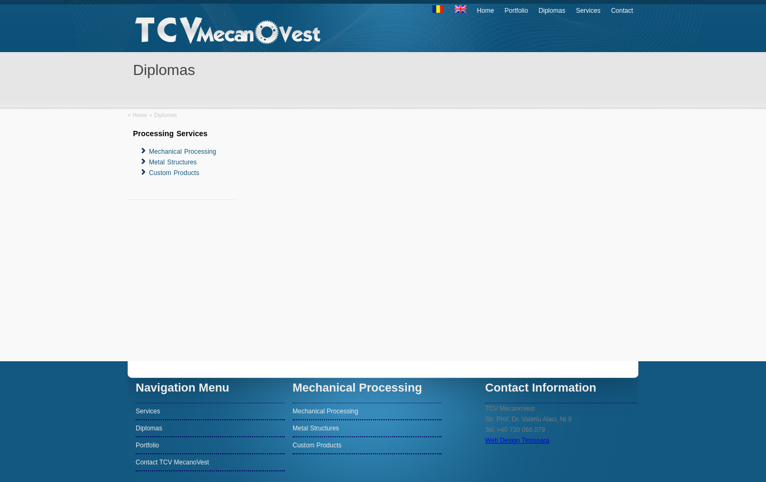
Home (485, 10)
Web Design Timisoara (517, 440)
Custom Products (174, 173)
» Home (137, 115)
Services (588, 10)
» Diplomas (163, 115)
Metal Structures (173, 162)
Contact (622, 10)
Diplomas (552, 10)
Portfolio (516, 10)
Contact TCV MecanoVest (172, 462)
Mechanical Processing (183, 151)
